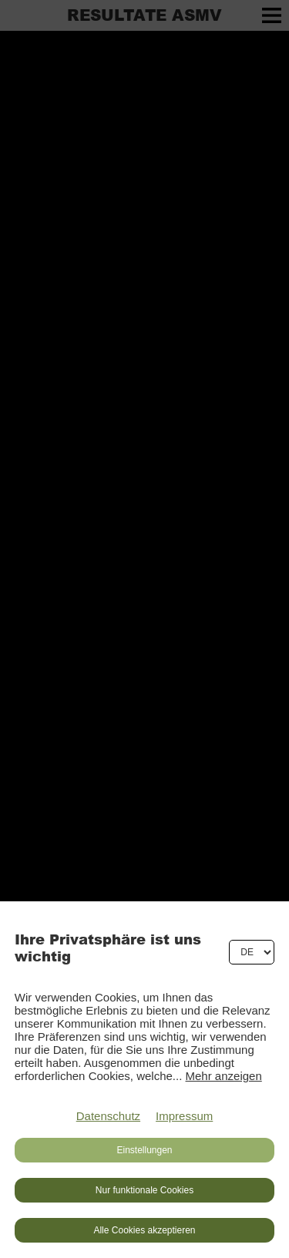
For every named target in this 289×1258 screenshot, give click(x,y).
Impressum (184, 1115)
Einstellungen (144, 1150)
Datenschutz (108, 1115)
